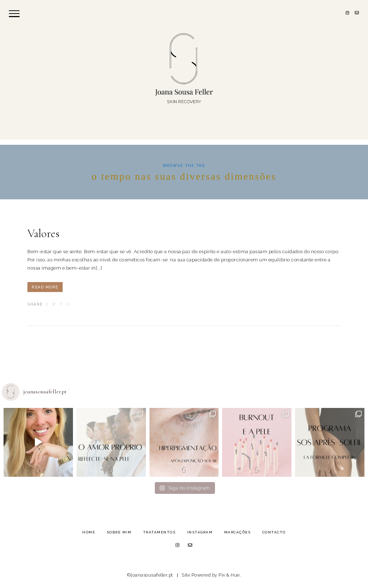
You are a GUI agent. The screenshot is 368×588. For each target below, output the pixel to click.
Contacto (274, 532)
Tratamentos (159, 532)
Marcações (237, 532)
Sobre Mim (119, 532)
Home (88, 532)
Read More (45, 287)
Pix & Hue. (230, 575)
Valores (43, 233)
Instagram (200, 532)
